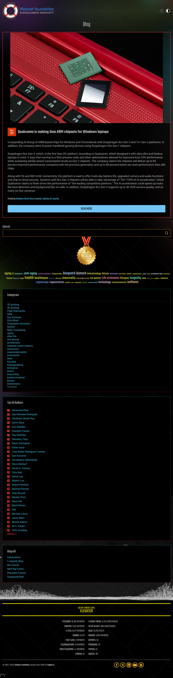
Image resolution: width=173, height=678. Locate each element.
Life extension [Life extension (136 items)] (110, 278)
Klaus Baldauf (19, 464)
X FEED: (69, 631)
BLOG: (90, 631)
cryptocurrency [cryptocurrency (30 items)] (137, 274)
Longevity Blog (15, 561)
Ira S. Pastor (18, 526)
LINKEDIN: (68, 626)
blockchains (13, 383)
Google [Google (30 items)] (22, 279)
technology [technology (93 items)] (104, 282)
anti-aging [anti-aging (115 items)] (30, 273)
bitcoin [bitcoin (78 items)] (105, 273)
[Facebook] (116, 665)
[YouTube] (135, 665)
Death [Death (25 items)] (148, 274)
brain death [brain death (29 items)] (122, 274)
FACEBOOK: (66, 622)
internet (38, 199)
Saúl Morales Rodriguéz (24, 414)
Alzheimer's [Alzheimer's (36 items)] (19, 274)
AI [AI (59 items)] (13, 273)
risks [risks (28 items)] (72, 283)
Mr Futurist (13, 565)
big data (11, 361)
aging (10, 333)
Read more (86, 208)
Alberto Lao (18, 480)
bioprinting (13, 374)
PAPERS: (91, 649)
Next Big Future (15, 568)
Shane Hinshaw (20, 484)
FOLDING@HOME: (67, 645)
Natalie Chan (19, 497)
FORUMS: (78, 654)
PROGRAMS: (93, 645)
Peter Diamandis (16, 311)
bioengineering (15, 364)
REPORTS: (92, 640)
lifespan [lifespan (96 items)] (124, 278)
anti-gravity (13, 339)
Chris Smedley (19, 530)
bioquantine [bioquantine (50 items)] (57, 273)
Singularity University (18, 323)
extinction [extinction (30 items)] (166, 274)
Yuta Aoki (17, 472)
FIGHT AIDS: (70, 640)
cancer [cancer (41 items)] (129, 274)
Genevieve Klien (20, 410)
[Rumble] (141, 665)
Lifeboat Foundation (21, 665)
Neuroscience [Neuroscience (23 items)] (150, 279)
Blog (86, 24)
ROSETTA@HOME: (67, 649)
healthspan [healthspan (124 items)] (41, 278)
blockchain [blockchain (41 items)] (114, 274)
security (56, 199)
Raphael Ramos (20, 488)
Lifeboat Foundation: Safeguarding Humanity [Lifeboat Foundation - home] (78, 10)
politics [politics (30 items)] (157, 279)
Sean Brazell (18, 493)
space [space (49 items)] (84, 282)
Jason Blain (18, 517)
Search (166, 233)
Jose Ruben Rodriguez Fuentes (28, 451)
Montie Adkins (19, 522)
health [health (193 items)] (29, 278)
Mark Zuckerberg (16, 330)
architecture (13, 342)
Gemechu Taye (20, 439)
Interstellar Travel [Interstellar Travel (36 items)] (82, 278)
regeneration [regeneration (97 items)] (56, 282)
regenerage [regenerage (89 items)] (42, 282)
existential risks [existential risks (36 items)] (157, 274)
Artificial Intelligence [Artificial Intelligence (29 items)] (44, 274)
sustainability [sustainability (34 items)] (93, 283)
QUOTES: (91, 654)
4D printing (13, 307)
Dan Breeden (18, 426)
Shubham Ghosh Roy (24, 199)
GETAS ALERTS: (94, 626)
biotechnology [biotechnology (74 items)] (94, 273)
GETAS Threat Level (86, 610)
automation (13, 355)
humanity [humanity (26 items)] (52, 279)
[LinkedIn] (128, 665)
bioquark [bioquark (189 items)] (69, 273)
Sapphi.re (50, 665)
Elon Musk (12, 320)
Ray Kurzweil (14, 317)
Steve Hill (17, 501)
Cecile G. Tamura (21, 468)
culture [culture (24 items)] (144, 274)
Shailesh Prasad (20, 431)
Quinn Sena (18, 422)
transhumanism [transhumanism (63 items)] (119, 282)
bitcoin (11, 380)
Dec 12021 (12, 132)
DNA (9, 314)
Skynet (11, 326)
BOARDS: (91, 635)
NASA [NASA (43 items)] (144, 278)
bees (9, 358)
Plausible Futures (16, 572)
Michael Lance (19, 513)
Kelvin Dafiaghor (21, 443)
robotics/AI (47, 199)
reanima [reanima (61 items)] (164, 278)
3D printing (13, 304)
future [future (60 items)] (9, 278)
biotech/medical (16, 377)
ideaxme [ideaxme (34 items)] (58, 279)
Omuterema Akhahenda (24, 459)
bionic (10, 371)
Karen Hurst (18, 447)
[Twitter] (122, 665)
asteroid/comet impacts (20, 345)
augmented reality (17, 352)
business (12, 387)
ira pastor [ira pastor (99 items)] (95, 278)
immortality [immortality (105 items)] (69, 278)
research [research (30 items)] (67, 283)
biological (12, 367)
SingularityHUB (15, 576)
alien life (11, 336)
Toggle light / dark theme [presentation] (168, 11)
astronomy (13, 349)
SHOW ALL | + (11, 534)
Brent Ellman (18, 505)
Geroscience (13, 557)
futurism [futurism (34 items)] (16, 279)
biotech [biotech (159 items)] (81, 273)
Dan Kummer (19, 455)
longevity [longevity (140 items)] (135, 278)
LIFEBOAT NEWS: (94, 622)
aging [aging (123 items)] (8, 273)
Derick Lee (17, 476)
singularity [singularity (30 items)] (78, 283)
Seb (14, 509)
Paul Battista (19, 435)
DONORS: (76, 635)
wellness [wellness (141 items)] (132, 282)
